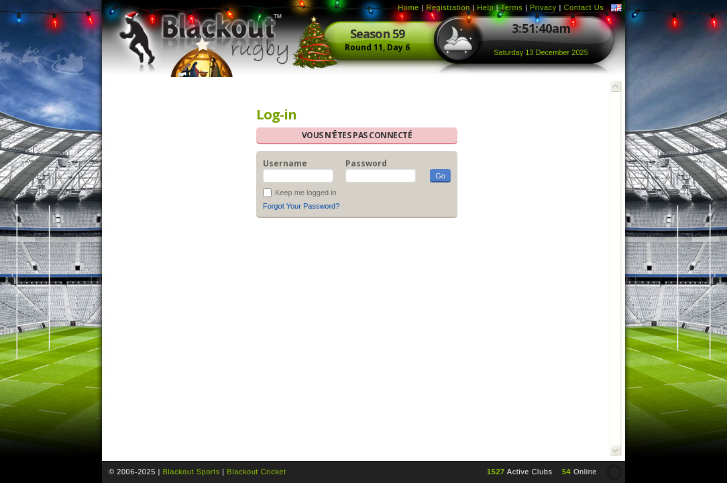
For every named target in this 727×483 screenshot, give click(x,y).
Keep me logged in (306, 193)
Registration (447, 7)
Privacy (543, 7)
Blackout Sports (190, 472)
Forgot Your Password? (301, 206)
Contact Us (583, 7)
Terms (512, 7)
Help (485, 7)
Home (408, 7)
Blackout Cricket (256, 472)
